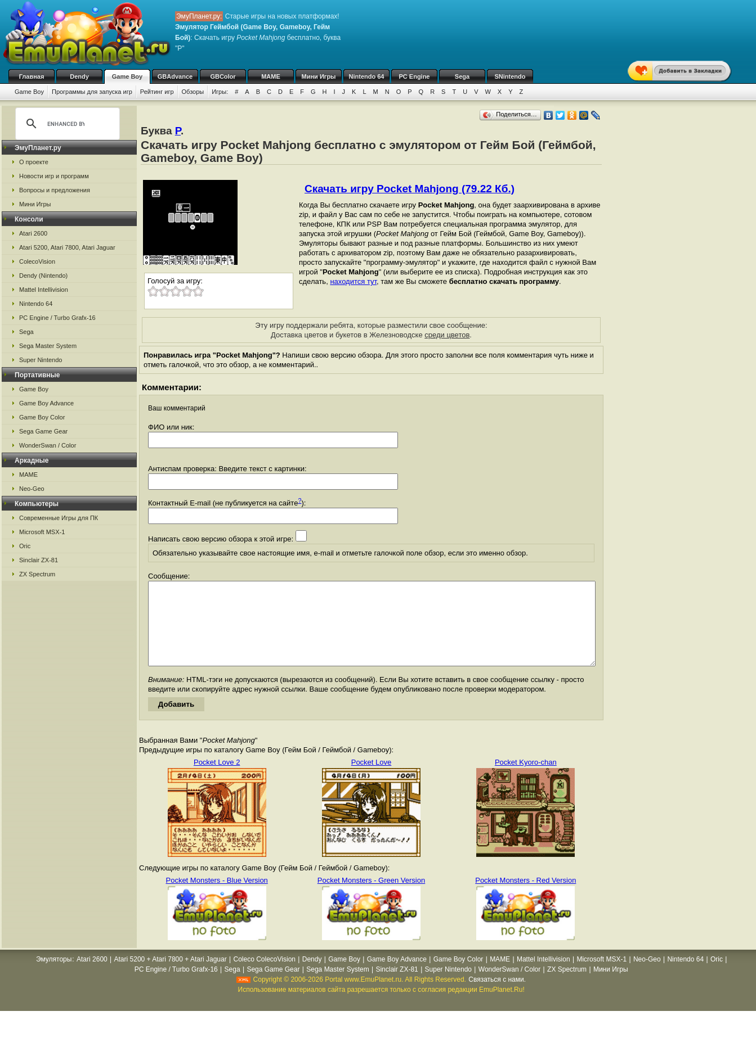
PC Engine (414, 76)
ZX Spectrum (37, 574)
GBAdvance (175, 76)
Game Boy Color (42, 417)
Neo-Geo (31, 488)
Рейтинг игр (157, 91)
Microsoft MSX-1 (42, 532)
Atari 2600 (33, 233)
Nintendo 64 (366, 76)
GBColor (222, 76)
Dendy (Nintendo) (43, 275)
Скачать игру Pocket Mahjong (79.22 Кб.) (410, 189)
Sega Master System (48, 345)
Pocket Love (371, 779)
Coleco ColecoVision (264, 976)
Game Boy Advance (46, 403)
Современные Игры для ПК (58, 517)
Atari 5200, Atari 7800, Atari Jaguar (67, 247)
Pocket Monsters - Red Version (525, 897)
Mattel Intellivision (43, 289)
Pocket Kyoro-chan (526, 779)
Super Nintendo (40, 359)
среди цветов (446, 335)
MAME (270, 76)
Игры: (220, 91)
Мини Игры (319, 76)
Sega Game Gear (43, 431)
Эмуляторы (53, 976)
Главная (31, 76)
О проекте (33, 162)
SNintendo (510, 76)
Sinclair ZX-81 (38, 560)
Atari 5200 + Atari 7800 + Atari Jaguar (170, 976)
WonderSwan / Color (47, 445)
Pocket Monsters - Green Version (371, 897)
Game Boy (127, 76)
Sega (462, 76)
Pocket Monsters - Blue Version (216, 897)
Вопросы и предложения (54, 190)
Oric (24, 546)
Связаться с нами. (497, 996)
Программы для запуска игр (92, 91)
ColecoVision (37, 261)
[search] (65, 123)
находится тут (353, 281)
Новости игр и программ (54, 176)
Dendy (79, 76)
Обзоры (193, 91)
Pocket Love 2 (217, 779)
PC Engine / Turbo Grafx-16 (57, 317)
